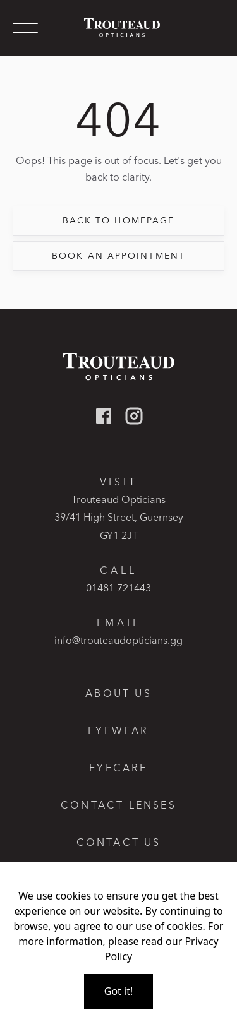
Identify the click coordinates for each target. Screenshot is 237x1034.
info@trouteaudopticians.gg (118, 640)
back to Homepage (119, 220)
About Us (118, 693)
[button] (25, 27)
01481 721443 (118, 587)
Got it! (118, 991)
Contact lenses (118, 805)
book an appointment (118, 255)
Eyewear (118, 731)
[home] (119, 27)
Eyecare (118, 768)
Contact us (118, 842)
